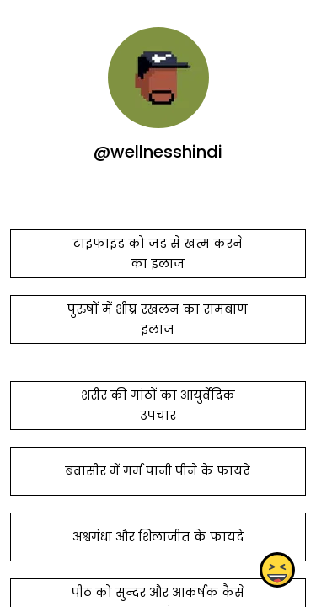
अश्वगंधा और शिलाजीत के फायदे (158, 537)
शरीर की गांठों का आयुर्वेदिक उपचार (158, 405)
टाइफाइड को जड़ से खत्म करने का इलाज (157, 253)
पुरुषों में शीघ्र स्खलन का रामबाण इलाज (157, 319)
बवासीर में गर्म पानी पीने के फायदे (157, 471)
